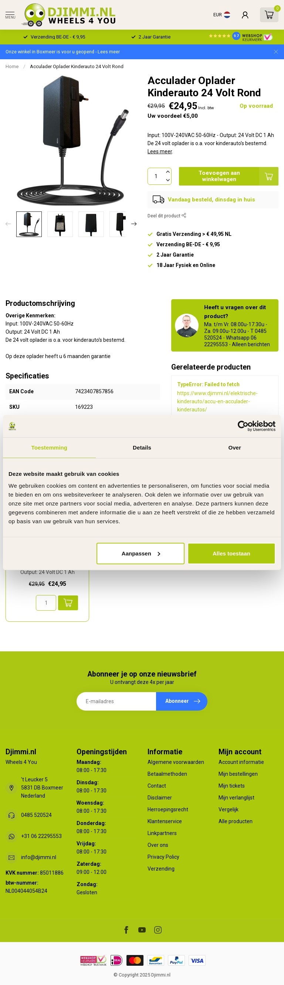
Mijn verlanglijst (236, 798)
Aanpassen (141, 553)
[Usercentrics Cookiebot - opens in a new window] (243, 426)
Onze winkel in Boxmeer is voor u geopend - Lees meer (63, 51)
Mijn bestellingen (238, 774)
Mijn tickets (232, 786)
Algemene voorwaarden (176, 762)
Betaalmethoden (167, 774)
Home (12, 66)
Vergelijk (229, 809)
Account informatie (241, 762)
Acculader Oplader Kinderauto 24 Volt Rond (77, 66)
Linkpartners (162, 833)
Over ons (158, 845)
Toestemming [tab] (49, 447)
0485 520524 (36, 815)
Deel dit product (167, 215)
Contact (157, 786)
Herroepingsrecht (168, 809)
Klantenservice (165, 821)
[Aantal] (46, 603)
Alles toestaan (231, 553)
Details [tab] (142, 447)
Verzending (161, 869)
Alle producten (236, 821)
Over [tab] (234, 447)
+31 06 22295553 (41, 836)
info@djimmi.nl (38, 857)
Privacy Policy (163, 857)
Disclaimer (160, 798)
